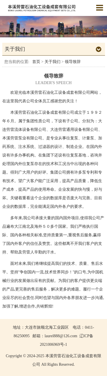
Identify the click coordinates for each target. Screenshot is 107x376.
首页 (36, 62)
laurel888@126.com (61, 336)
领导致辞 (73, 62)
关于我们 (53, 62)
